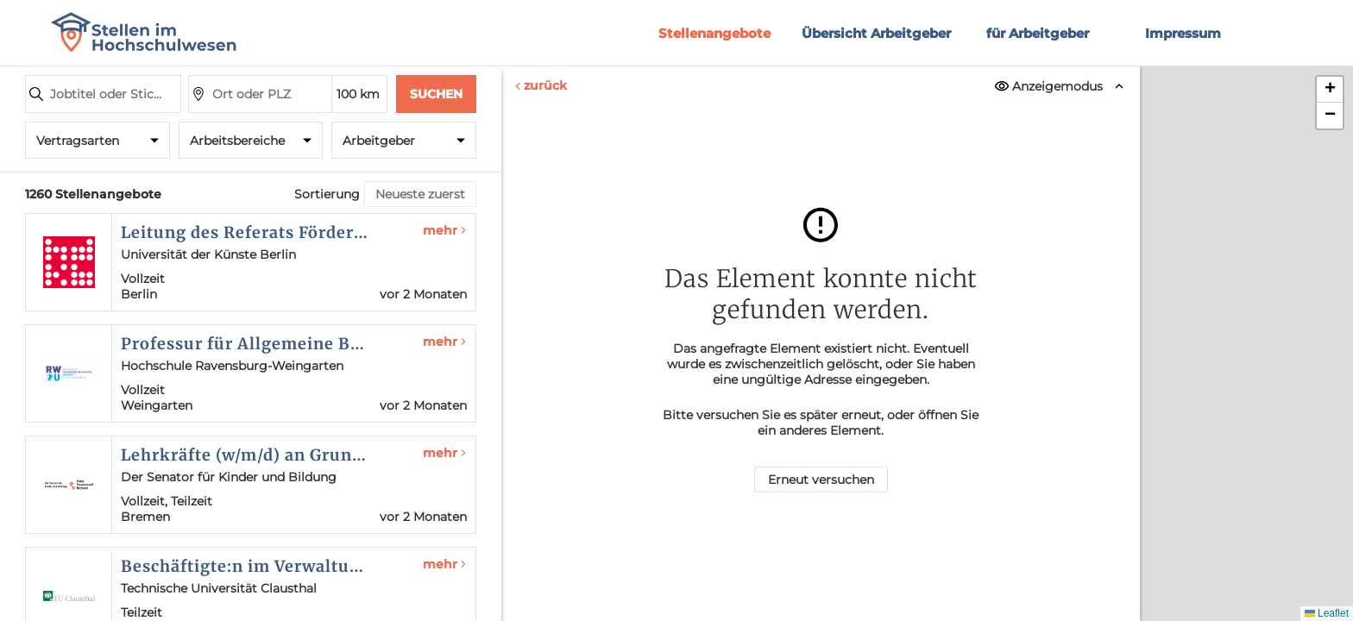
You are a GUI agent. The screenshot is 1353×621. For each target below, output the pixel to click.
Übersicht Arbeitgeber (876, 33)
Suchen (436, 94)
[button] (1330, 90)
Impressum (1183, 33)
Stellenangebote (714, 33)
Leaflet (1327, 613)
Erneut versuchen (821, 479)
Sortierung (327, 194)
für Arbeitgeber (1037, 33)
